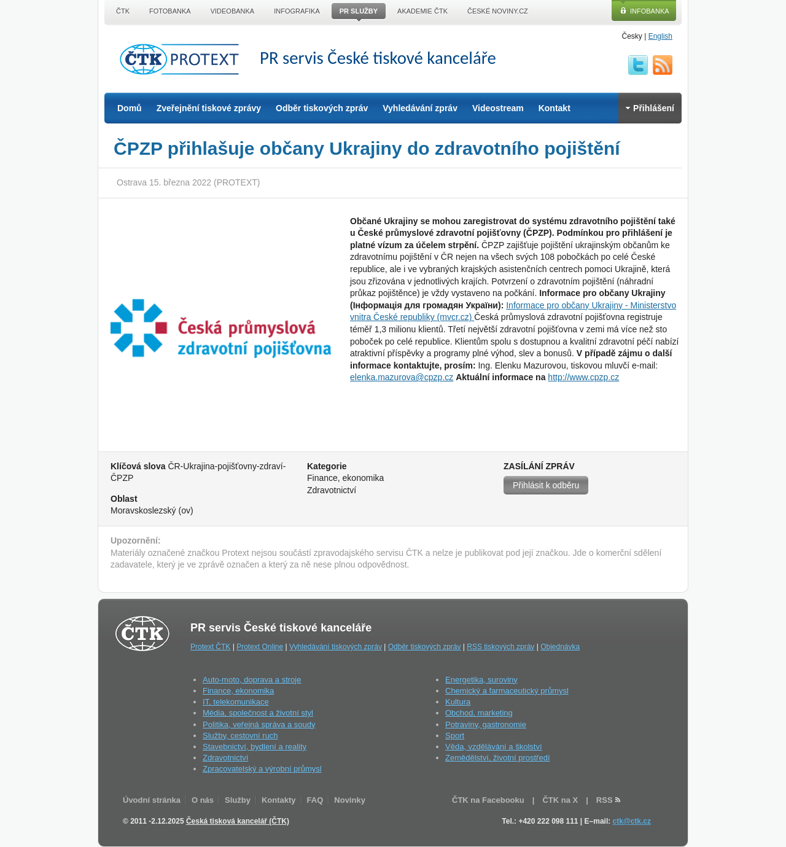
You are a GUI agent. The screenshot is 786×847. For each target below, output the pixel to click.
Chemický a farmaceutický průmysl (507, 690)
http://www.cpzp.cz (583, 377)
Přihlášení (650, 108)
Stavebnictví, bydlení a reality (254, 746)
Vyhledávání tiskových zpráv (335, 646)
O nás (203, 800)
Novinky (349, 800)
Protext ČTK (210, 646)
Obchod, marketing (479, 712)
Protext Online (259, 646)
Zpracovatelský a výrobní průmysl (262, 768)
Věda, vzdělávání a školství (493, 746)
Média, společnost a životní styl (258, 712)
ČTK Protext (183, 59)
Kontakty (279, 800)
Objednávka (560, 646)
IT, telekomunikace (236, 701)
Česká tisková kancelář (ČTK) (237, 821)
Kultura (457, 701)
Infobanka (649, 11)
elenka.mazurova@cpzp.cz (401, 377)
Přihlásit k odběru (546, 485)
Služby (238, 800)
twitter (638, 65)
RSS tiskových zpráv (500, 646)
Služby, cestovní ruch (240, 735)
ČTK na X (560, 800)
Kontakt (554, 108)
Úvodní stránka (152, 800)
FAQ (315, 800)
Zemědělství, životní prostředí (497, 757)
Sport (454, 735)
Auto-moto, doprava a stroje (252, 679)
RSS (662, 65)
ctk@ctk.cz (632, 821)
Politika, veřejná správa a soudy (259, 724)
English (660, 36)
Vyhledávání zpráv (420, 108)
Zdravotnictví (225, 757)
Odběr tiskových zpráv (322, 108)
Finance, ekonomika (238, 690)
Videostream (498, 108)
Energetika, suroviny (481, 679)
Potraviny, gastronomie (485, 724)
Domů (129, 108)
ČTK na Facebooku (488, 800)
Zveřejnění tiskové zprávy (209, 108)
